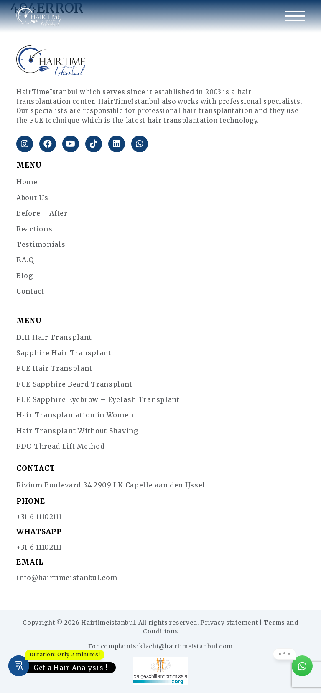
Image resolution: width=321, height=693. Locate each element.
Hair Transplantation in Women (74, 415)
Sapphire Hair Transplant (63, 353)
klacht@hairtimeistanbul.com (186, 646)
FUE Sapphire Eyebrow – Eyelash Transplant (98, 399)
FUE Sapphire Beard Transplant (74, 384)
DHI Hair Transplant (54, 337)
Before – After (42, 213)
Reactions (34, 229)
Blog (24, 275)
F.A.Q (25, 260)
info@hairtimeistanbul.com (66, 577)
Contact (30, 291)
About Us (32, 197)
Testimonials (40, 244)
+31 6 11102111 (39, 516)
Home (27, 182)
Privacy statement (229, 622)
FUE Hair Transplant (54, 368)
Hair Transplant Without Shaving (77, 431)
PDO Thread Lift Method (60, 446)
